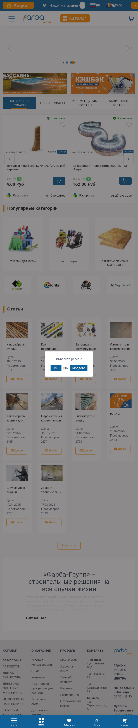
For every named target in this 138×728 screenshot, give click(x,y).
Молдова (78, 368)
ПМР (56, 368)
